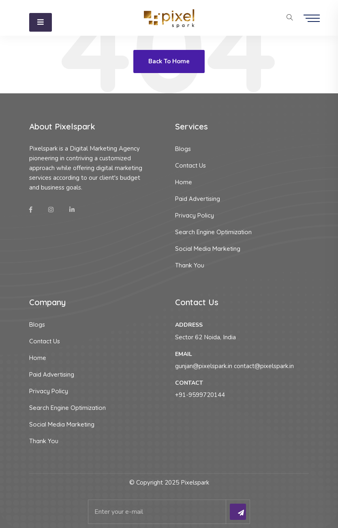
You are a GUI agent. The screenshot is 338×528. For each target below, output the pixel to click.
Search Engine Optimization (213, 232)
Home (183, 182)
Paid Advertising (197, 199)
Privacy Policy (194, 215)
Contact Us (190, 165)
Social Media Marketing (207, 248)
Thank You (189, 265)
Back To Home (169, 61)
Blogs (183, 149)
